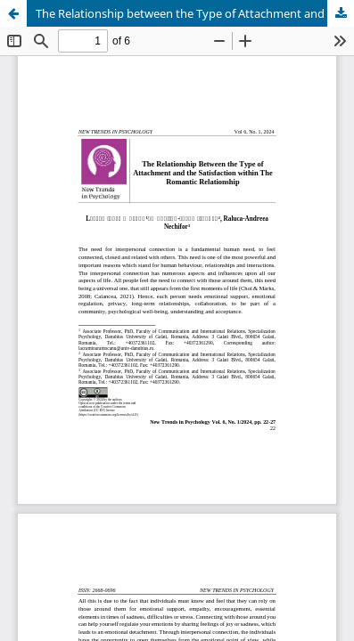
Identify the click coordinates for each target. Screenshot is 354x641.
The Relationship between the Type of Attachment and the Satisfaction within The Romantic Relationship (195, 13)
